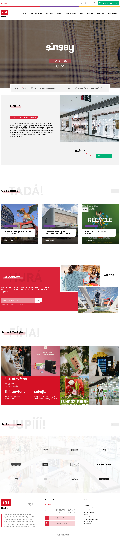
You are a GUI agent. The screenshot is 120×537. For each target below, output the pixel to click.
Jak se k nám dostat (89, 508)
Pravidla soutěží (88, 521)
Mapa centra (112, 13)
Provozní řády (87, 523)
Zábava (59, 13)
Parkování (86, 510)
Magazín (90, 13)
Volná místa (87, 517)
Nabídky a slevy (71, 13)
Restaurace (49, 13)
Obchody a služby (36, 13)
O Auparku (100, 13)
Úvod (24, 13)
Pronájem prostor (88, 512)
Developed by (60, 535)
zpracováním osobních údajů (20, 304)
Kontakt (85, 514)
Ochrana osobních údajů (90, 519)
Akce (82, 13)
